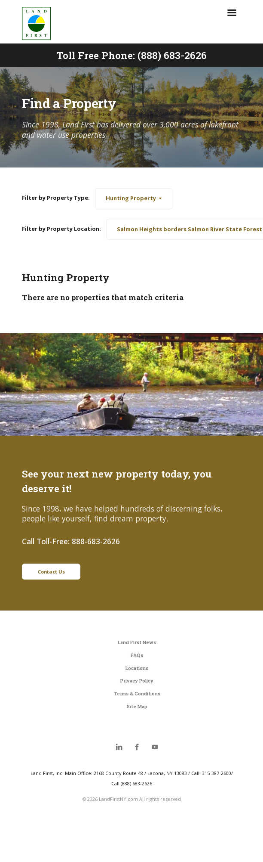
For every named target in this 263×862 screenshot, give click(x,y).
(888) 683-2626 (172, 55)
